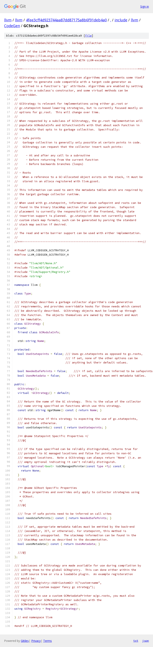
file (88, 35)
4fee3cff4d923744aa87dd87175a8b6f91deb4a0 (66, 19)
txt (135, 640)
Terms (47, 641)
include (121, 19)
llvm (8, 19)
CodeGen (12, 25)
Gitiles (25, 641)
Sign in (144, 6)
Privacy (36, 641)
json (145, 640)
